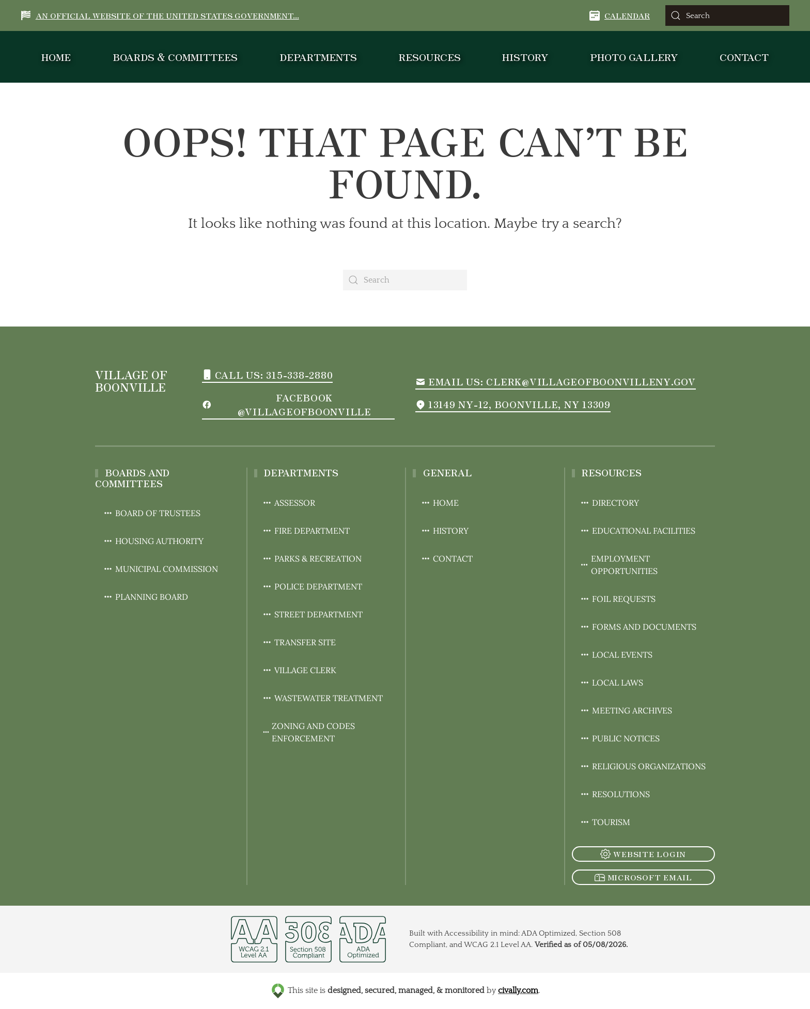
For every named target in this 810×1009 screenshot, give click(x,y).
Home (56, 57)
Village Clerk (299, 670)
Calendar (619, 15)
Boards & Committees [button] (175, 57)
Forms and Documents (638, 627)
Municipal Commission (160, 569)
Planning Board (145, 597)
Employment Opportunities (619, 564)
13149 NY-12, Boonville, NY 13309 (513, 404)
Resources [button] (430, 57)
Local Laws (611, 682)
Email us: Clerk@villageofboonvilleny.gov (555, 381)
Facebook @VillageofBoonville (286, 404)
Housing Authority (153, 541)
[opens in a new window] (254, 945)
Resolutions (615, 794)
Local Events (616, 654)
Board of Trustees (151, 513)
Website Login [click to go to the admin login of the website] (643, 853)
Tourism (605, 822)
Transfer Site (299, 642)
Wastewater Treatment (322, 698)
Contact (744, 57)
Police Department (312, 586)
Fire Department (306, 530)
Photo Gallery (634, 57)
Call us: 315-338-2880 (267, 374)
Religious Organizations (643, 766)
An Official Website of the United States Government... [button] (160, 15)
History (525, 57)
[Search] (727, 15)
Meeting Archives (626, 710)
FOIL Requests (618, 599)
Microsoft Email (643, 877)
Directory (609, 503)
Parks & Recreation (312, 558)
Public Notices (620, 738)
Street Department (312, 614)
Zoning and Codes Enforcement (308, 732)
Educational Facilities (637, 530)
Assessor (288, 503)
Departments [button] (318, 57)
